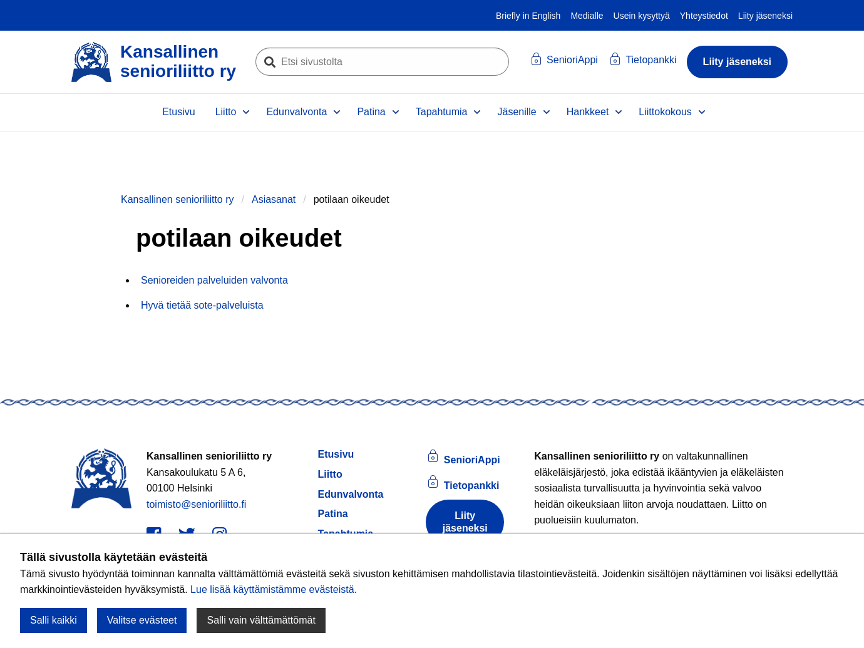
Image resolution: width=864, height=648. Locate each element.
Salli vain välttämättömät (261, 620)
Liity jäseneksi (765, 16)
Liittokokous (665, 111)
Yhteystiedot (704, 16)
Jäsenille (516, 111)
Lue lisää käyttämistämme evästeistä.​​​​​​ (273, 589)
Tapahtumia (442, 111)
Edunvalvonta (296, 111)
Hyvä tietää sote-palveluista (202, 305)
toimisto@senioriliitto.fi (196, 504)
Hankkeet (588, 111)
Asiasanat (274, 199)
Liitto (226, 111)
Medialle (586, 16)
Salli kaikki (53, 620)
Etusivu (178, 111)
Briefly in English (528, 16)
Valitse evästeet (142, 620)
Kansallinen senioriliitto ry (177, 199)
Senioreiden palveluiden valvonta (214, 280)
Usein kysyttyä (642, 16)
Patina (371, 111)
